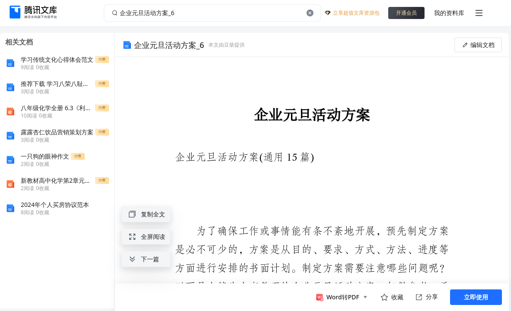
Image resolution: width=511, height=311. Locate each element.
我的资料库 (449, 13)
